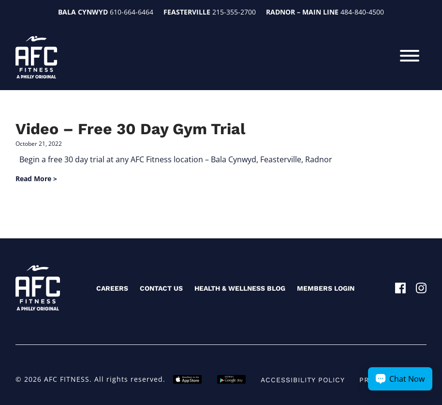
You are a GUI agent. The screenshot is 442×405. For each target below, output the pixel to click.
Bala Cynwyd (83, 11)
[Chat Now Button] (400, 378)
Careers (112, 288)
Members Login (325, 288)
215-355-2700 (234, 11)
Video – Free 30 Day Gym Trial (130, 129)
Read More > (36, 178)
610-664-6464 (131, 11)
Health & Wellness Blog (239, 288)
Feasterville (186, 11)
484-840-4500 (362, 11)
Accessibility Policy (303, 380)
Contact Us (161, 288)
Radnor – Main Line (302, 11)
